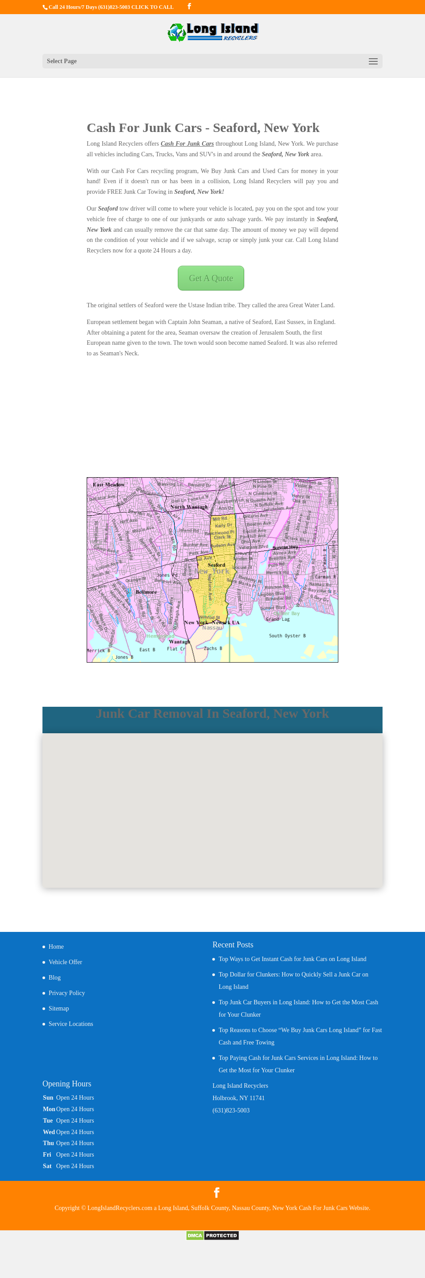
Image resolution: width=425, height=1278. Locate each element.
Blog (55, 977)
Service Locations (71, 1024)
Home (56, 946)
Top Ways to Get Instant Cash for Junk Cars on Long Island (292, 959)
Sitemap (59, 1008)
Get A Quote (211, 278)
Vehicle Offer (65, 962)
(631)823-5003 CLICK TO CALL (136, 7)
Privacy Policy (67, 993)
